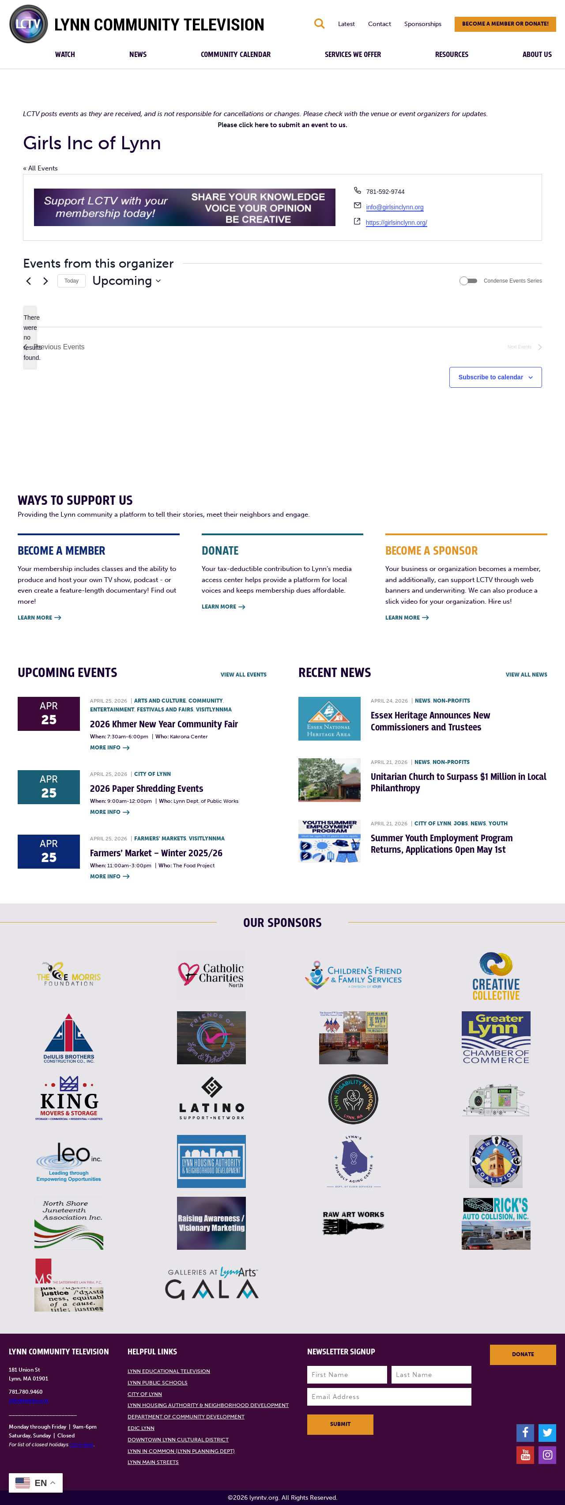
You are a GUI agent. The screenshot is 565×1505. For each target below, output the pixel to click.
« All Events (40, 168)
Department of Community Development (186, 1417)
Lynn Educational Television (169, 1371)
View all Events (244, 675)
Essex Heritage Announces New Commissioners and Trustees (430, 721)
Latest (346, 24)
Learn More (39, 618)
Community (205, 701)
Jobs (461, 824)
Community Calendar (236, 55)
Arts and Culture (160, 701)
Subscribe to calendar (491, 377)
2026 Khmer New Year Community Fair (164, 724)
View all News (526, 675)
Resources (451, 55)
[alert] (30, 338)
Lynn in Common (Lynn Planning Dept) (181, 1451)
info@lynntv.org (28, 1400)
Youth (498, 824)
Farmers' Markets (160, 839)
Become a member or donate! (505, 24)
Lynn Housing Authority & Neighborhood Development (208, 1405)
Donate (523, 1354)
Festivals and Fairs (165, 710)
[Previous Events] (28, 281)
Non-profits (451, 701)
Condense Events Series (513, 281)
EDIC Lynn (141, 1428)
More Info (109, 748)
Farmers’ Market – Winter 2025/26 (156, 853)
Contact (379, 24)
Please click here (243, 125)
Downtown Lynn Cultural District (178, 1440)
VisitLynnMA (214, 710)
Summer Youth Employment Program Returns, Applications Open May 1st (442, 844)
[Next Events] (45, 281)
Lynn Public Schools (158, 1383)
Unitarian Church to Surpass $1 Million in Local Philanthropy (458, 782)
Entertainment (112, 710)
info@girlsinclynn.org (395, 207)
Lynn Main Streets (153, 1462)
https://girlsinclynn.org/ (396, 222)
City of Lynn (152, 774)
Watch (65, 55)
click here (82, 1444)
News (138, 55)
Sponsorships (422, 24)
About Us (537, 55)
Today (71, 281)
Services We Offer (353, 55)
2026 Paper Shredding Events (146, 789)
